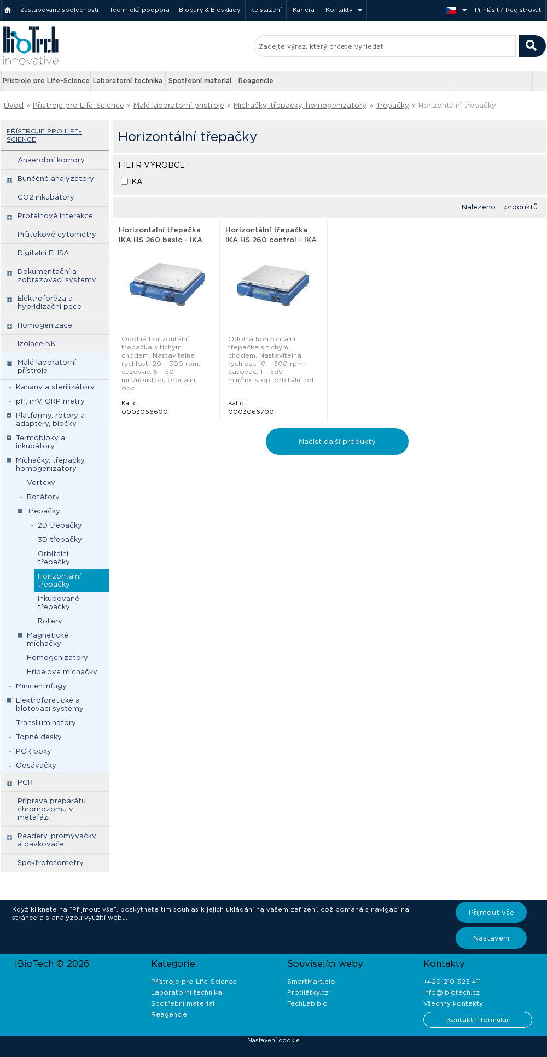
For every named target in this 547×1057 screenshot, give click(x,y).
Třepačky (392, 105)
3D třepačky (60, 539)
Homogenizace (45, 325)
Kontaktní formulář (477, 1019)
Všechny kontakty (453, 1003)
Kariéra (304, 10)
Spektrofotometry (51, 863)
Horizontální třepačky (457, 105)
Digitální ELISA (43, 253)
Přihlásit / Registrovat (508, 10)
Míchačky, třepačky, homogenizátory (300, 105)
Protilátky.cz (308, 992)
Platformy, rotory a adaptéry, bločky (50, 419)
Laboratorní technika (127, 81)
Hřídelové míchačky (62, 672)
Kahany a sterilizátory (55, 387)
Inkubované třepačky (58, 602)
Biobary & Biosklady (210, 10)
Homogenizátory (57, 657)
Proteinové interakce (55, 216)
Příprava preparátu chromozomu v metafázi (52, 809)
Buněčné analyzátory (56, 178)
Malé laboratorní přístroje (178, 105)
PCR (25, 782)
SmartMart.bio (311, 981)
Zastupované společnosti (59, 10)
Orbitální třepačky (54, 558)
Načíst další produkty (337, 441)
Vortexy (41, 482)
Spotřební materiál (199, 81)
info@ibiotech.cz (451, 992)
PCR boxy (33, 751)
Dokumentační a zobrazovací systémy (57, 275)
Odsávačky (36, 765)
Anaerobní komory (51, 160)
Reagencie (256, 81)
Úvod (14, 105)
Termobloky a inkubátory (40, 442)
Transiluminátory (46, 723)
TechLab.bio (307, 1003)
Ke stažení (266, 10)
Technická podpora (139, 10)
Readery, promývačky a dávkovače (57, 840)
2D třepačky (60, 525)
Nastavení (491, 938)
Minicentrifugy (41, 686)
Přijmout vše (491, 912)
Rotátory (43, 497)
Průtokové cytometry (57, 234)
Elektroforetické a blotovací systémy (50, 704)
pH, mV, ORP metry (50, 401)
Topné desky (39, 737)
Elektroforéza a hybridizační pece (50, 302)
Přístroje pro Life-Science (46, 81)
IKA (136, 181)
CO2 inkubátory (46, 197)
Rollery (50, 621)
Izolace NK (37, 344)
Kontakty (339, 10)
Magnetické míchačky (47, 639)
